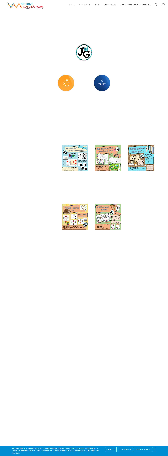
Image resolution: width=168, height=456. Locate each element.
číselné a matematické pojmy (28, 129)
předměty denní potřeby (26, 218)
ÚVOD (70, 7)
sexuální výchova (24, 268)
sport (19, 287)
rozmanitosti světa (24, 256)
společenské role (24, 281)
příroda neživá (22, 231)
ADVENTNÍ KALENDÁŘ (24, 390)
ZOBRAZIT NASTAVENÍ (142, 449)
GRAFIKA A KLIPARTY (23, 357)
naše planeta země (24, 174)
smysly (19, 275)
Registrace (18, 421)
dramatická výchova (25, 148)
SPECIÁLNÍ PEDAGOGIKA (25, 351)
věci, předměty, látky (25, 306)
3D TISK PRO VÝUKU (23, 383)
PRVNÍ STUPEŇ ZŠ (22, 338)
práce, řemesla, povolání (27, 205)
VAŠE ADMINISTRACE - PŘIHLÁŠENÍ (134, 7)
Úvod (16, 414)
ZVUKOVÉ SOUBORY (23, 377)
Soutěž (17, 416)
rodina (19, 250)
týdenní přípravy (23, 300)
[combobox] (81, 126)
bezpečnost (21, 117)
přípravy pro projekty (25, 224)
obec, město (22, 180)
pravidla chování (23, 212)
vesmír (19, 313)
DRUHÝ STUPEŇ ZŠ (23, 345)
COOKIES (18, 428)
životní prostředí (23, 325)
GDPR (17, 425)
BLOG (95, 7)
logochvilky (21, 332)
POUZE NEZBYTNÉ (125, 449)
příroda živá (21, 237)
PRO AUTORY (83, 7)
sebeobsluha (22, 262)
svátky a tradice (23, 294)
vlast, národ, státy (24, 319)
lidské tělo (21, 167)
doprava (20, 142)
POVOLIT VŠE (110, 449)
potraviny (20, 199)
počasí (19, 186)
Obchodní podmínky (22, 430)
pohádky (20, 193)
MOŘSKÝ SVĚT (21, 370)
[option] (84, 26)
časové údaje (22, 123)
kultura (19, 161)
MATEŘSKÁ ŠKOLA (22, 110)
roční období (22, 243)
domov (19, 136)
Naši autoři (18, 418)
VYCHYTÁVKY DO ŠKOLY (25, 364)
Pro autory (18, 432)
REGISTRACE (109, 7)
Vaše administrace (21, 423)
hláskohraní (21, 155)
